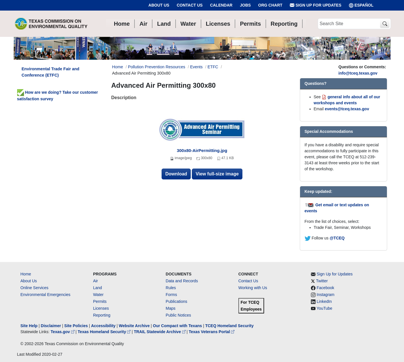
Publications (176, 301)
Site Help (29, 325)
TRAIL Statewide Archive (160, 331)
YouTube (324, 308)
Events (196, 67)
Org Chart (270, 5)
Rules (171, 287)
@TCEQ (337, 238)
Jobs (245, 5)
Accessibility (104, 325)
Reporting (101, 315)
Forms (171, 294)
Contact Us (190, 5)
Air (95, 281)
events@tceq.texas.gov (347, 109)
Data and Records (182, 281)
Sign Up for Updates (315, 5)
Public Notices (178, 315)
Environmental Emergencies (46, 294)
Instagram (325, 294)
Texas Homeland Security (105, 331)
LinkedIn (324, 301)
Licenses (101, 308)
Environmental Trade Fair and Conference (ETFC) (50, 72)
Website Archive (134, 325)
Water (98, 294)
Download (176, 173)
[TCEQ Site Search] (385, 23)
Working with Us (252, 287)
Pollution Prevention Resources (156, 67)
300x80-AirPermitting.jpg (202, 150)
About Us (158, 5)
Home (26, 274)
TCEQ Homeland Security (229, 325)
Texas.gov (63, 331)
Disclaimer (51, 325)
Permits (99, 301)
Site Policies (76, 325)
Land (97, 287)
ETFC (213, 67)
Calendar (221, 5)
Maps (170, 308)
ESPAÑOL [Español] (361, 5)
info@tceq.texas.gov (357, 73)
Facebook (325, 287)
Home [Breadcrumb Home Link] (117, 67)
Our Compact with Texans (177, 325)
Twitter (322, 281)
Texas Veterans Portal (211, 331)
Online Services (35, 287)
